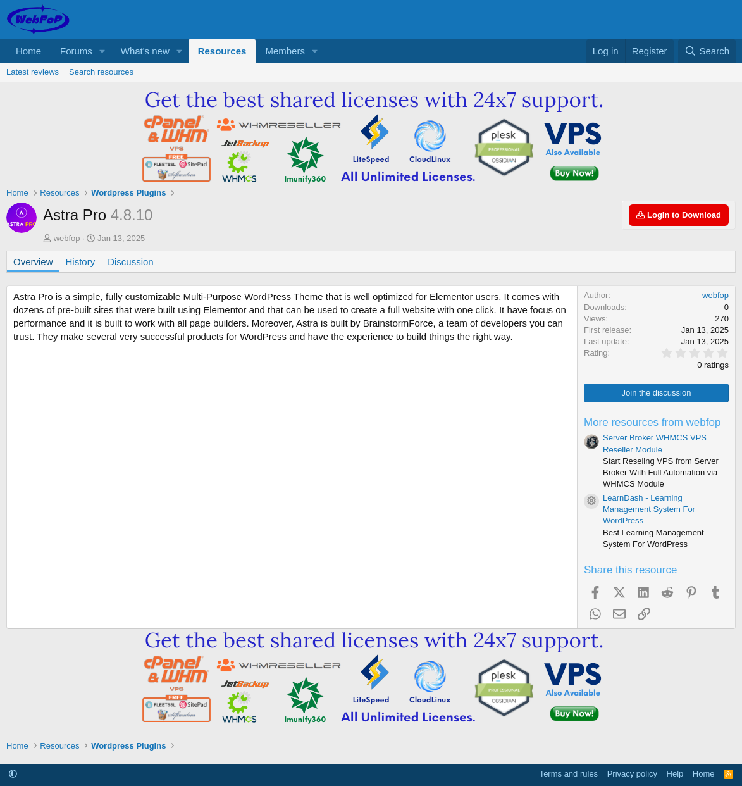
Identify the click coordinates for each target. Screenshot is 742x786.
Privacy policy (632, 773)
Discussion (131, 261)
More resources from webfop (652, 422)
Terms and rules (569, 773)
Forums (76, 51)
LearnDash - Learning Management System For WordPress (649, 509)
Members (285, 51)
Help (675, 773)
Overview (33, 261)
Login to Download (678, 215)
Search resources (101, 72)
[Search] (707, 51)
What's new (145, 51)
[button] (102, 51)
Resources (222, 51)
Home (28, 51)
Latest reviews (32, 72)
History (81, 261)
